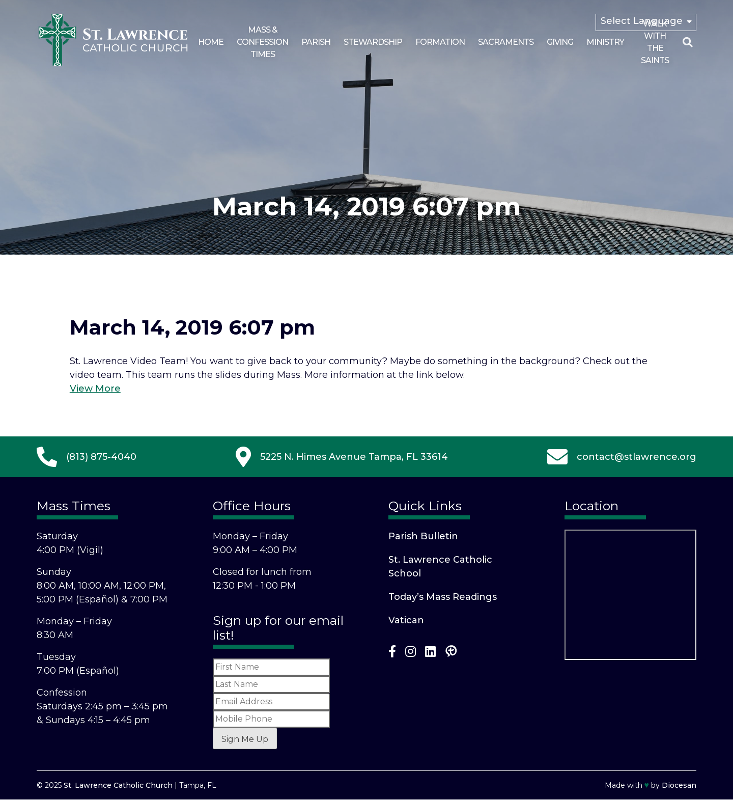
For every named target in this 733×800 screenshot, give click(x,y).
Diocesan (679, 785)
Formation (440, 42)
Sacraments (505, 42)
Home (210, 42)
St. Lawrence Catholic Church (118, 785)
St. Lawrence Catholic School (440, 566)
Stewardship (373, 42)
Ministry (605, 42)
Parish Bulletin (423, 536)
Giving (560, 42)
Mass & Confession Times (262, 42)
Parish (315, 42)
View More (95, 388)
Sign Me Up (244, 739)
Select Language (642, 20)
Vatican (406, 620)
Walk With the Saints (655, 42)
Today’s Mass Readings (442, 596)
